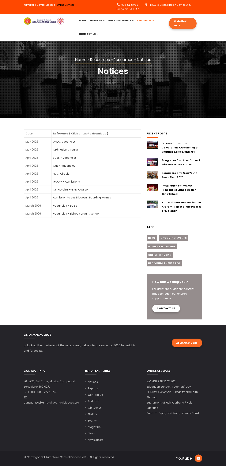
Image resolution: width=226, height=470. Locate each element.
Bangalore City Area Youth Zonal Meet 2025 (179, 179)
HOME (82, 21)
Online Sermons (159, 258)
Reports (93, 392)
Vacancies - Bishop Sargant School (76, 217)
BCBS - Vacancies (65, 161)
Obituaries (95, 412)
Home (81, 63)
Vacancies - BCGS (65, 209)
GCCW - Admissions (66, 185)
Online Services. (66, 4)
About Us (97, 21)
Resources (145, 21)
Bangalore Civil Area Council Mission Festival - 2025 (181, 166)
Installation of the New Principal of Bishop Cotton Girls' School (179, 194)
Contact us (166, 312)
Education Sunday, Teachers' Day (169, 391)
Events (92, 424)
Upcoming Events (174, 241)
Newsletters (95, 444)
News (152, 241)
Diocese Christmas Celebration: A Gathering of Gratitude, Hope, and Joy (180, 151)
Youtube (184, 462)
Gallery (92, 418)
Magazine (94, 431)
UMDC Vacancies (64, 146)
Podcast (93, 405)
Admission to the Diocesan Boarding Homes (82, 201)
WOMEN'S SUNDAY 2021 (161, 385)
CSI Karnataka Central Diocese (61, 461)
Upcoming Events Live (164, 267)
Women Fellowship (162, 250)
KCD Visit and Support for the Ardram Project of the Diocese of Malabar (181, 210)
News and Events (121, 21)
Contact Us (88, 37)
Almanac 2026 (180, 23)
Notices (93, 386)
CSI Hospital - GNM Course (70, 193)
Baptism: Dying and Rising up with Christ (173, 417)
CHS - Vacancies (64, 169)
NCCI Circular (61, 177)
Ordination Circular (65, 153)
